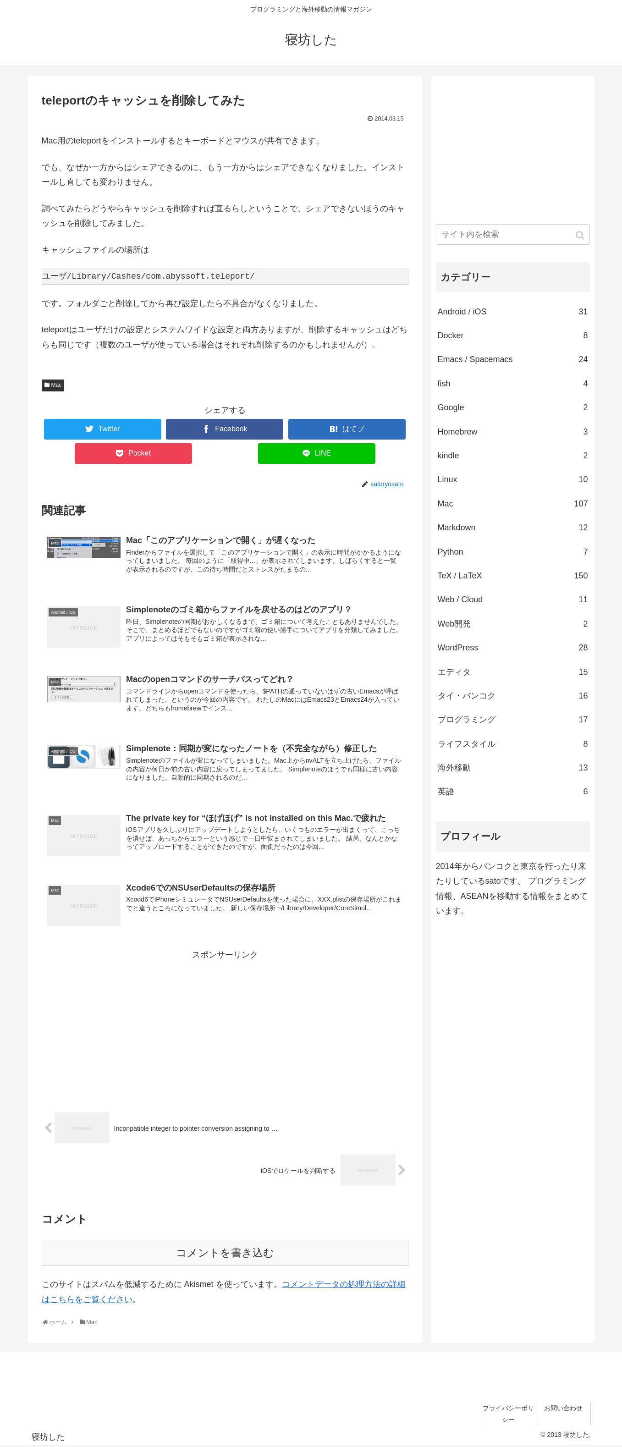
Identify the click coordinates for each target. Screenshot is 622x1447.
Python (513, 552)
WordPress (513, 647)
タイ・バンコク (513, 695)
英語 (513, 791)
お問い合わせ (563, 1410)
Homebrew (513, 431)
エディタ (513, 672)
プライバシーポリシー (508, 1415)
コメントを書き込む (225, 1254)
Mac (56, 385)
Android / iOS (513, 311)
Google (513, 407)
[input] (513, 234)
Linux (513, 479)
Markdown (513, 527)
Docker (513, 335)
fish (513, 383)
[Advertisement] (225, 1028)
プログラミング (513, 719)
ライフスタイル (513, 744)
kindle (513, 455)
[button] (581, 235)
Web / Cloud (513, 599)
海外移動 (513, 767)
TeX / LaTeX (513, 575)
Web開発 (513, 623)
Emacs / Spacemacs (513, 359)
